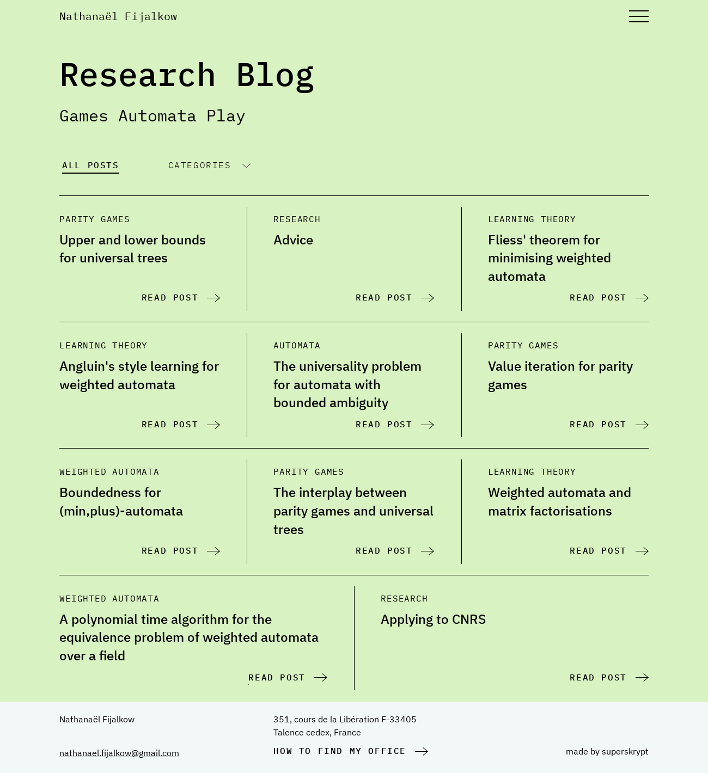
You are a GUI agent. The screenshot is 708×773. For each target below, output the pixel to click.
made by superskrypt (607, 751)
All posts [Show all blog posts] (90, 164)
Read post (170, 297)
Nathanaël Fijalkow (118, 16)
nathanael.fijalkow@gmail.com (119, 752)
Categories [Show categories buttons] (199, 164)
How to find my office (339, 750)
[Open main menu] (639, 16)
